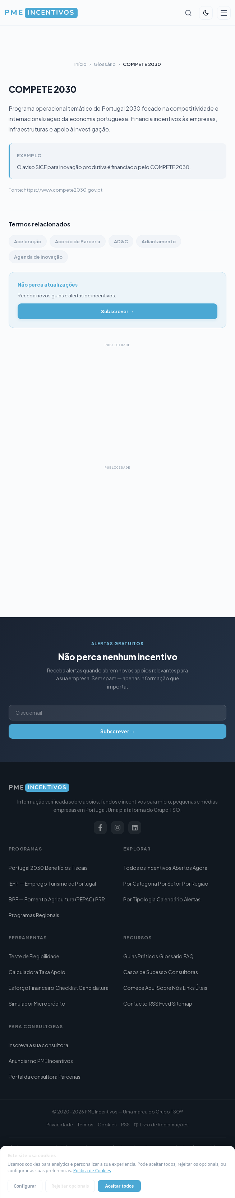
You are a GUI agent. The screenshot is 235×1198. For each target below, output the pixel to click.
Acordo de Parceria (77, 241)
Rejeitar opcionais (70, 1186)
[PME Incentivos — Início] (41, 13)
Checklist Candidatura (82, 987)
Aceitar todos (119, 1186)
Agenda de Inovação (38, 257)
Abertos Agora (189, 867)
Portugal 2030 (26, 867)
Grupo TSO (168, 1112)
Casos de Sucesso (145, 972)
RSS (125, 1124)
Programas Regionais (34, 915)
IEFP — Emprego (28, 883)
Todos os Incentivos (147, 867)
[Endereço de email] (117, 712)
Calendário (170, 899)
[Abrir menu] (224, 13)
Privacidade (59, 1124)
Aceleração (27, 241)
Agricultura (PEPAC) (71, 899)
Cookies (107, 1124)
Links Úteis (195, 987)
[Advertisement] (117, 400)
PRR (100, 899)
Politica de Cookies (92, 1171)
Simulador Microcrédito (37, 1003)
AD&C (121, 241)
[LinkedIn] (134, 827)
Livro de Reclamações (161, 1124)
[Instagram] (117, 827)
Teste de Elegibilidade (34, 956)
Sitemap (182, 1003)
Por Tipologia (139, 899)
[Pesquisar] (188, 12)
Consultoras (183, 972)
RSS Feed (160, 1003)
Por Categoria (140, 883)
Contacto (135, 1003)
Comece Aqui (139, 987)
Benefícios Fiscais (66, 867)
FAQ (189, 956)
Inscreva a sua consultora (38, 1045)
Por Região (195, 883)
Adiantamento (159, 241)
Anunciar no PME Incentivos (41, 1061)
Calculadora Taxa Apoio (37, 972)
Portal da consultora (33, 1076)
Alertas (192, 899)
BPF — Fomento (28, 899)
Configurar (25, 1186)
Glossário (105, 64)
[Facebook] (100, 827)
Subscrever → (117, 311)
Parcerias (69, 1076)
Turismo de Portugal (72, 883)
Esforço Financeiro (31, 987)
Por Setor (169, 883)
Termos (85, 1124)
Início (80, 64)
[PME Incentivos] (117, 788)
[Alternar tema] (206, 13)
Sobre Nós (169, 987)
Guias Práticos (140, 956)
